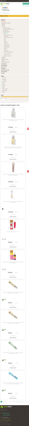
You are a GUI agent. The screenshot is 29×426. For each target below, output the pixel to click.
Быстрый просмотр (13, 159)
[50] (18, 401)
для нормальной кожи (6, 31)
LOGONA (3, 85)
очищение (5, 43)
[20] (16, 401)
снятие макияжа (6, 45)
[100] (21, 401)
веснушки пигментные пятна (8, 35)
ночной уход (6, 42)
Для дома (3, 68)
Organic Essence (5, 88)
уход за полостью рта (7, 54)
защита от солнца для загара (8, 37)
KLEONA (3, 82)
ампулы (5, 33)
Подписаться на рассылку (6, 420)
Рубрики (3, 19)
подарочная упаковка (5, 62)
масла (5, 39)
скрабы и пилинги (6, 44)
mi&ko (3, 87)
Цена (2, 95)
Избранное (28, 129)
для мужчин (4, 57)
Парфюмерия (4, 63)
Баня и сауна (3, 66)
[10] (14, 401)
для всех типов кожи (6, 27)
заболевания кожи (5, 59)
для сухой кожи (6, 32)
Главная (2, 102)
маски (5, 38)
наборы (3, 60)
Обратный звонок (26, 3)
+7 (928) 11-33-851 (5, 10)
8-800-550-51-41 (5, 9)
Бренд (2, 76)
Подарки (3, 73)
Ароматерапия (4, 65)
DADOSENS (4, 79)
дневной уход (6, 36)
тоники (5, 49)
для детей (3, 25)
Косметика (3, 21)
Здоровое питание (5, 70)
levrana (3, 84)
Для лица (3, 26)
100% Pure (4, 77)
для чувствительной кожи (7, 55)
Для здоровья (4, 71)
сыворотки (5, 48)
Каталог (5, 102)
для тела (3, 58)
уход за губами (6, 50)
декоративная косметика (6, 23)
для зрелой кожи (5, 30)
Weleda (3, 92)
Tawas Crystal (4, 90)
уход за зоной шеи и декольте (8, 51)
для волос (3, 24)
